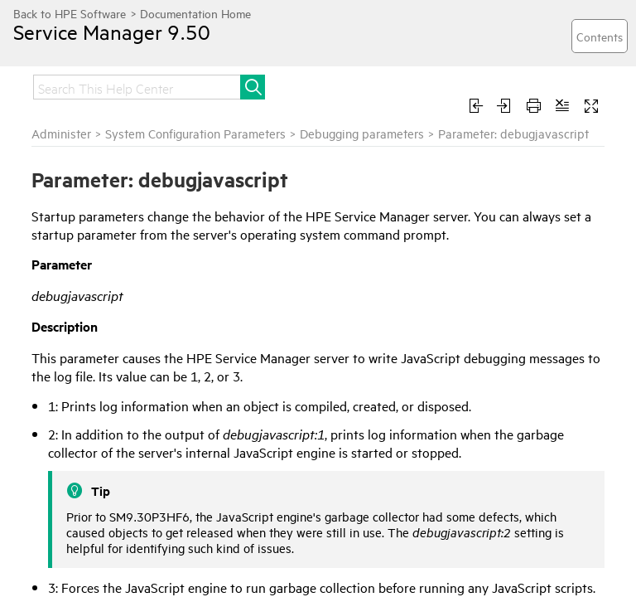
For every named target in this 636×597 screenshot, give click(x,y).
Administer (61, 133)
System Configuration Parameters (195, 133)
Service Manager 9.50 (111, 31)
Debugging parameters (362, 133)
